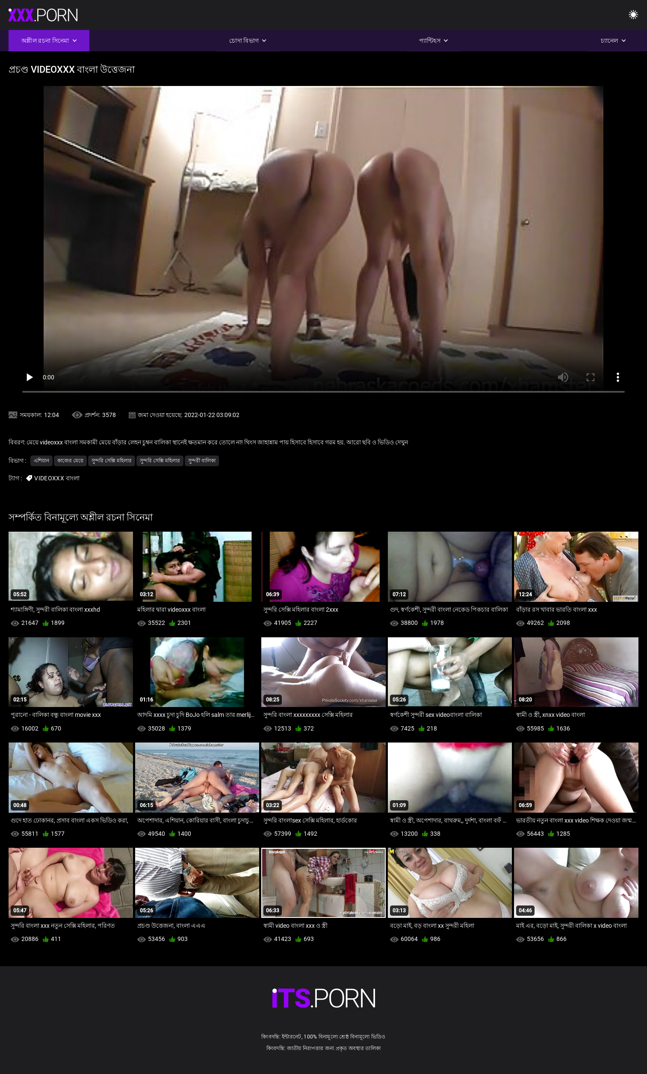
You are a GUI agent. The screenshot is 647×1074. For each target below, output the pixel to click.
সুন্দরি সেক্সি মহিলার (112, 461)
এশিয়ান (41, 461)
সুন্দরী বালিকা (202, 461)
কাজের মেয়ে (70, 461)
